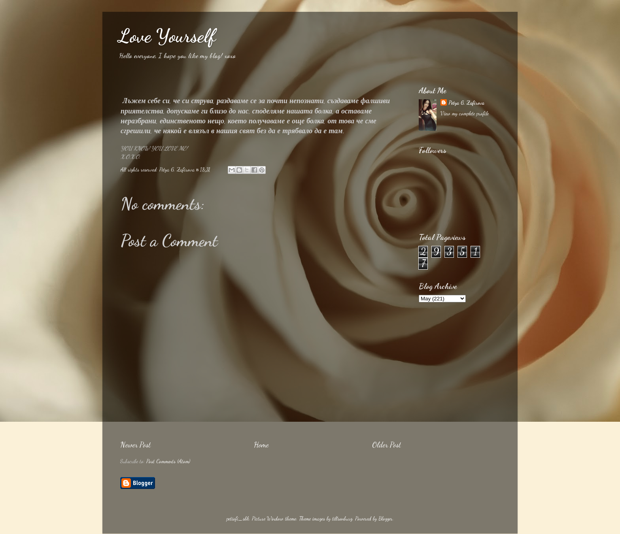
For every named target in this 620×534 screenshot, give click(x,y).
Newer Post (135, 444)
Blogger (385, 518)
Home (261, 444)
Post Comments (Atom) (168, 461)
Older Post (386, 444)
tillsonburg (342, 518)
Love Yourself (166, 36)
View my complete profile (464, 113)
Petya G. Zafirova (466, 103)
